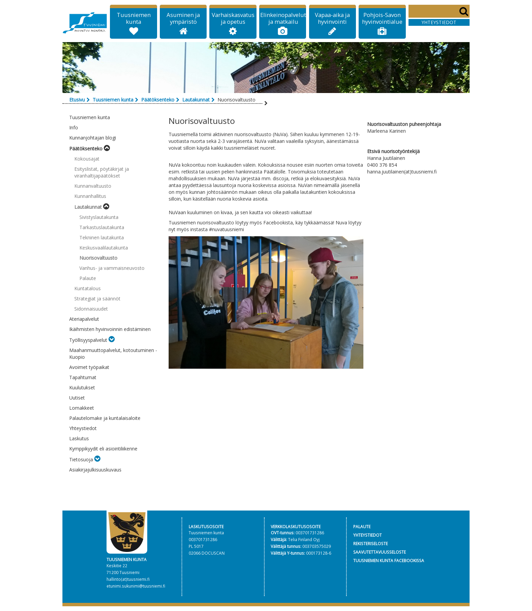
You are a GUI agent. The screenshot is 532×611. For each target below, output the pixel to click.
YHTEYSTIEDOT (367, 535)
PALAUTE (361, 526)
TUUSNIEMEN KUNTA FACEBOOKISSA (388, 560)
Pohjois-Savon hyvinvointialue (382, 18)
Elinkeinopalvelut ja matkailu (283, 18)
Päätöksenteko (157, 99)
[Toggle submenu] (107, 148)
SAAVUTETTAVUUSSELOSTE (379, 552)
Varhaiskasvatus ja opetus (233, 18)
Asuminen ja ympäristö (183, 18)
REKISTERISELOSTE (370, 543)
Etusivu (77, 99)
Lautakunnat (196, 99)
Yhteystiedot (438, 22)
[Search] (439, 11)
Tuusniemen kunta (134, 18)
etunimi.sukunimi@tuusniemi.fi (136, 586)
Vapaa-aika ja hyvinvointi (332, 18)
